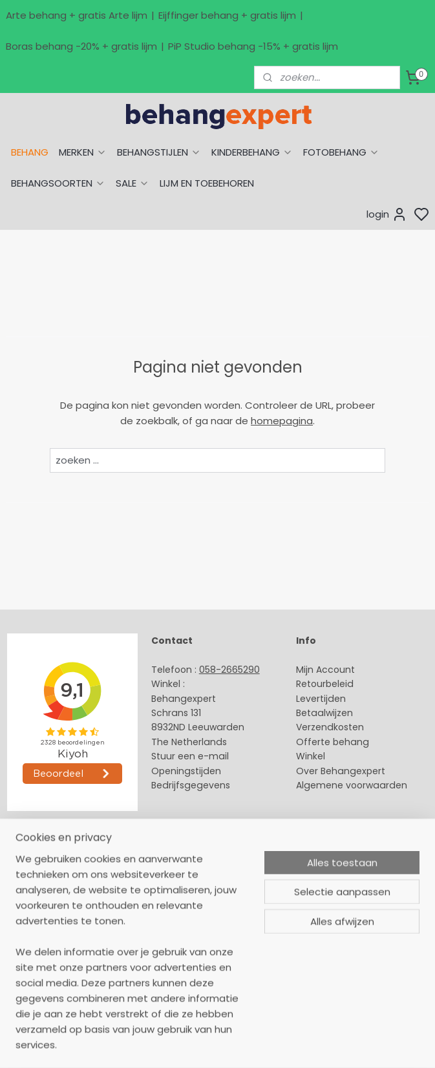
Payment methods (194, 873)
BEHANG (29, 152)
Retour (311, 683)
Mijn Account (325, 669)
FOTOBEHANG (341, 152)
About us (171, 859)
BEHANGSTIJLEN (159, 152)
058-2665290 (229, 669)
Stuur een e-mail (191, 756)
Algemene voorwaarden (351, 785)
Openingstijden (186, 771)
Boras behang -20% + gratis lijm (81, 46)
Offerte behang (332, 741)
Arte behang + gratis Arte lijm (76, 15)
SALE (132, 183)
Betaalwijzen (324, 712)
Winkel (310, 756)
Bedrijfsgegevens (190, 785)
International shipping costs (214, 887)
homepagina (282, 420)
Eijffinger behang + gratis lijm (227, 15)
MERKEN (83, 152)
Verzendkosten (330, 727)
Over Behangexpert (340, 771)
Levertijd (315, 698)
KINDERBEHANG (252, 152)
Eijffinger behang (45, 887)
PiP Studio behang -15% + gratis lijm (253, 46)
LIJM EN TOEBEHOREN (207, 183)
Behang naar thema (53, 859)
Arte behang (34, 873)
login (386, 214)
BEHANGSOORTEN (58, 183)
